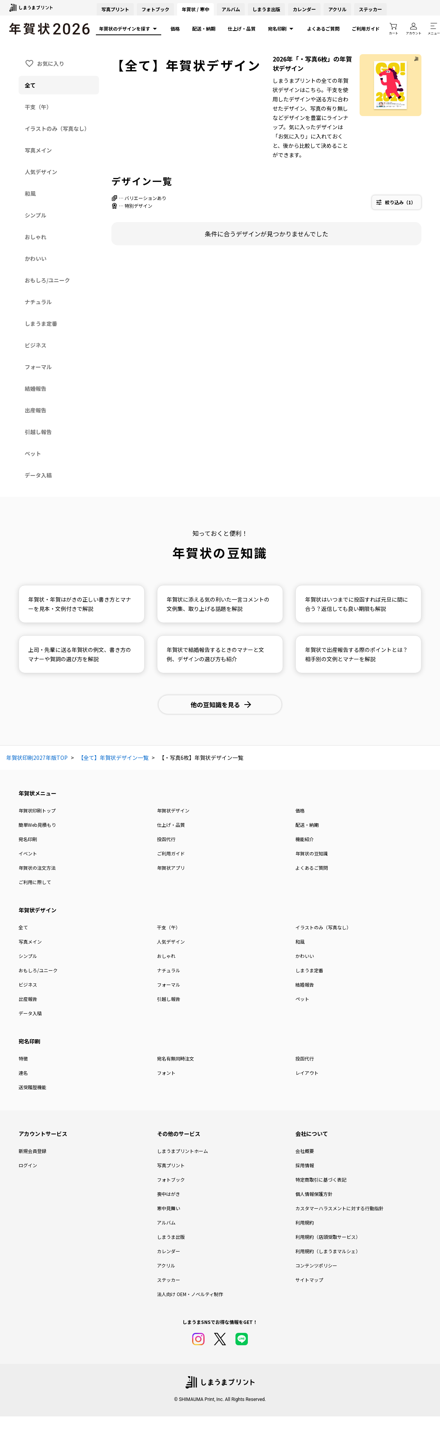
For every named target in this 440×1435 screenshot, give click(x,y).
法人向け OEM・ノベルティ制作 (190, 1294)
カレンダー (304, 9)
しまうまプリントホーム (182, 1151)
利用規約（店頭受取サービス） (327, 1236)
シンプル (28, 956)
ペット (302, 998)
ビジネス (28, 984)
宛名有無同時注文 (175, 1058)
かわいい (304, 956)
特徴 (23, 1058)
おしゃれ (166, 956)
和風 (300, 941)
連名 (23, 1072)
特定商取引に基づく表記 (320, 1179)
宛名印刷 (281, 28)
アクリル (337, 9)
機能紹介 (304, 839)
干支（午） (168, 927)
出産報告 (28, 998)
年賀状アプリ (171, 867)
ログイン (28, 1165)
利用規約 (304, 1222)
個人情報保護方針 (314, 1193)
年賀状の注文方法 (37, 867)
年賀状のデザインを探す (128, 28)
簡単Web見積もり (37, 824)
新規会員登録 (32, 1151)
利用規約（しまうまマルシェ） (327, 1251)
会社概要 (304, 1151)
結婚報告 (304, 984)
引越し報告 (168, 998)
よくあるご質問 (323, 28)
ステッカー (370, 9)
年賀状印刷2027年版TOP (37, 757)
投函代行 (166, 839)
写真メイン (30, 941)
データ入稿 (30, 1013)
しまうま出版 (266, 9)
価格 (175, 28)
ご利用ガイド (366, 28)
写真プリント (171, 1165)
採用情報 (304, 1165)
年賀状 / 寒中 (195, 9)
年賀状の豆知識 (311, 853)
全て (23, 927)
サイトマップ (309, 1279)
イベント (28, 853)
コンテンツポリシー (316, 1265)
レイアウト (307, 1072)
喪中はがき (168, 1193)
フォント (166, 1072)
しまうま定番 (309, 970)
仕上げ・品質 (242, 28)
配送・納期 (203, 28)
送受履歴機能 (32, 1087)
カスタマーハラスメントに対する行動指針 (339, 1208)
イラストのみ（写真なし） (323, 927)
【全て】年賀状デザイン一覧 (113, 757)
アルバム (231, 9)
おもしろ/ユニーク (38, 970)
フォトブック (155, 9)
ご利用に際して (35, 882)
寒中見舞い (168, 1208)
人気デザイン (171, 941)
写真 (115, 9)
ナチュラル (168, 970)
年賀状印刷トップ (37, 810)
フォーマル (168, 984)
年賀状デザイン (173, 810)
